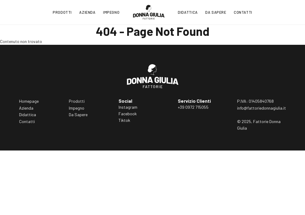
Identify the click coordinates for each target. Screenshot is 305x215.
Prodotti (62, 12)
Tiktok (124, 120)
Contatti (243, 12)
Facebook (128, 113)
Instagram (128, 107)
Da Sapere (215, 12)
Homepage (29, 101)
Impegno (111, 12)
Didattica (188, 12)
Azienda (87, 12)
